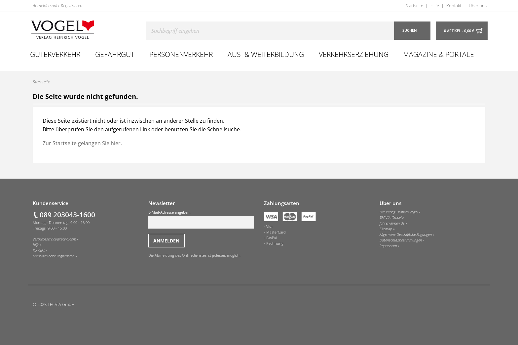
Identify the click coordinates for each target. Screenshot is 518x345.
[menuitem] (55, 54)
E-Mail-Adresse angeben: (201, 219)
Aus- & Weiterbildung (266, 54)
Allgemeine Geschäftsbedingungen (406, 234)
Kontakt (453, 6)
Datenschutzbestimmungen (401, 240)
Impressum (388, 245)
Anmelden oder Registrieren (57, 6)
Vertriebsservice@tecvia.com (54, 239)
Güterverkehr (55, 54)
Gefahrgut (114, 54)
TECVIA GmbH (390, 217)
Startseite (414, 6)
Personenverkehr (181, 54)
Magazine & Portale (438, 54)
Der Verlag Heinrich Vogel (399, 212)
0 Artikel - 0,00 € (459, 30)
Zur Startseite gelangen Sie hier (82, 143)
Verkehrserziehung (353, 54)
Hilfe (434, 6)
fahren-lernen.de (392, 223)
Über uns (478, 6)
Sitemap (386, 229)
